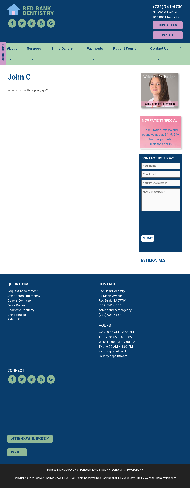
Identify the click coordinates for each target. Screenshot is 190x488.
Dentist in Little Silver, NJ (95, 469)
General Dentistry (19, 300)
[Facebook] (12, 26)
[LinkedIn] (31, 26)
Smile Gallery (62, 48)
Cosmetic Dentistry (20, 310)
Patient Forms (124, 48)
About (12, 55)
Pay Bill (168, 35)
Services (34, 55)
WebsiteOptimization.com (160, 478)
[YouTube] (41, 26)
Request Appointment (22, 291)
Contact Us (168, 25)
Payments (95, 55)
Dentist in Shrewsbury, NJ (127, 469)
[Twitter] (22, 26)
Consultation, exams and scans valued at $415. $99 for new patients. (160, 134)
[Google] (51, 26)
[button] (181, 48)
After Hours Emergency (23, 296)
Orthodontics (16, 315)
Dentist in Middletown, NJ (62, 469)
